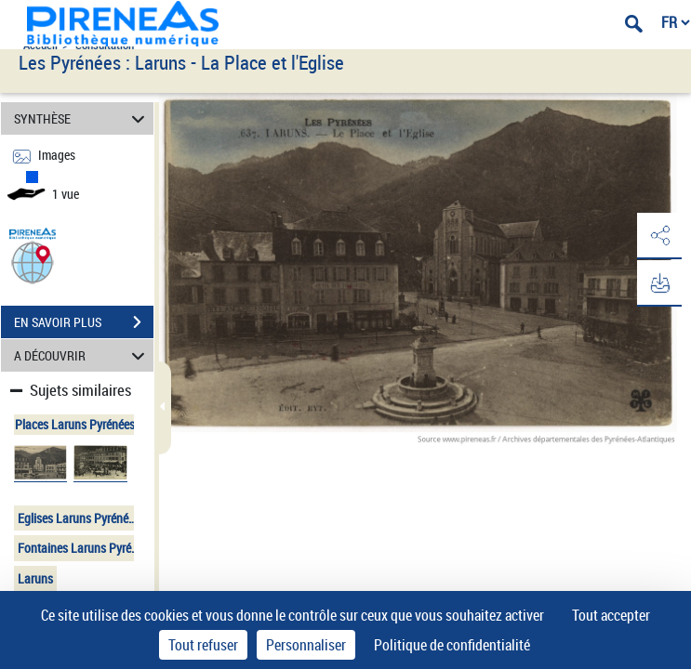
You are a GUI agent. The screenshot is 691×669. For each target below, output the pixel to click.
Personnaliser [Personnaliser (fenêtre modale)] (306, 645)
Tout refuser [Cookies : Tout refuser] (203, 645)
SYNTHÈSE (82, 118)
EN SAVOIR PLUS (83, 322)
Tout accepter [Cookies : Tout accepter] (611, 615)
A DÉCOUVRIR (82, 355)
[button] (32, 261)
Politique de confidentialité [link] (452, 645)
